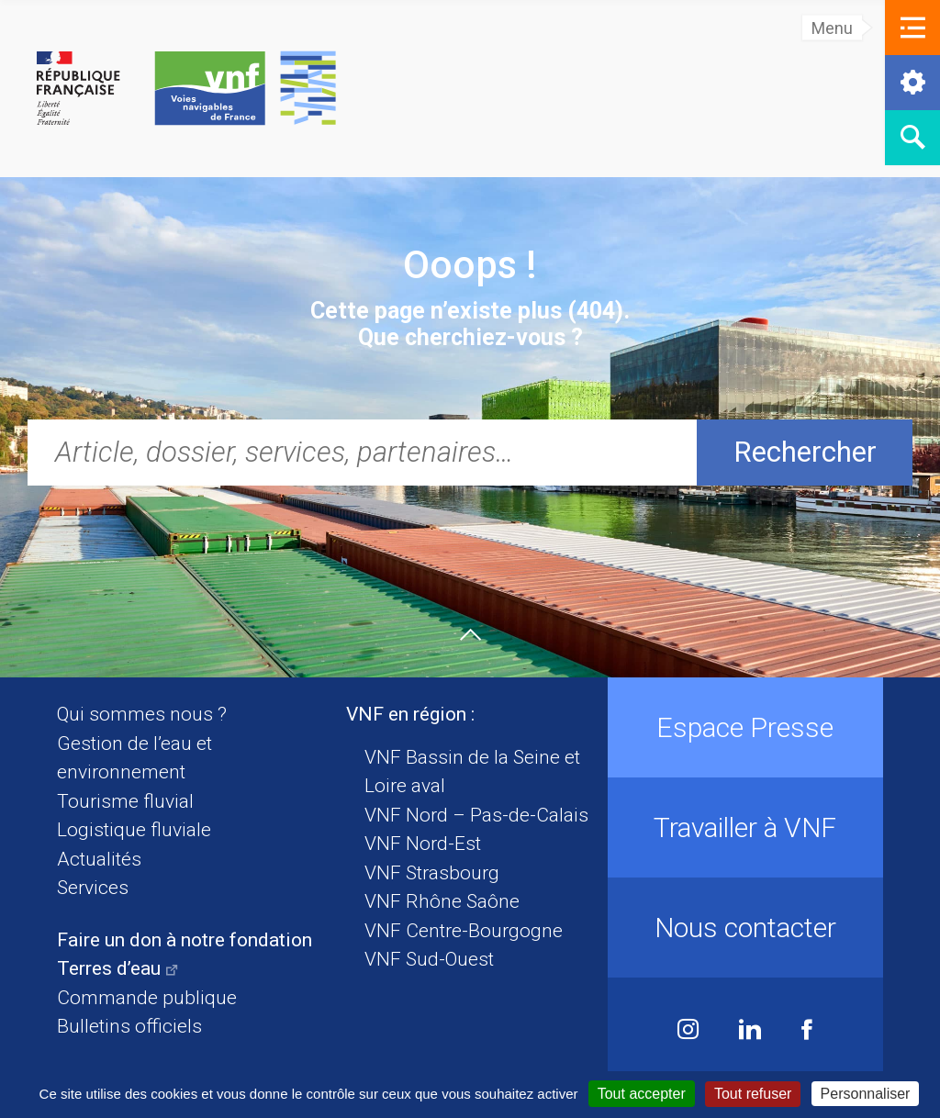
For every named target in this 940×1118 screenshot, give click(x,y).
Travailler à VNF (745, 827)
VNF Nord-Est (422, 844)
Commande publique (147, 998)
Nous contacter (745, 927)
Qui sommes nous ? (142, 714)
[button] (912, 27)
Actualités (99, 859)
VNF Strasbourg (431, 873)
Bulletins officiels (129, 1026)
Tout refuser (752, 1093)
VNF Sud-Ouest (429, 959)
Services (93, 888)
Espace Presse (745, 727)
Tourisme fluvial (125, 801)
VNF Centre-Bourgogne (463, 931)
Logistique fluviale (134, 830)
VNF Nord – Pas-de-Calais (476, 815)
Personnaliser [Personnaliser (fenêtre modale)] (866, 1093)
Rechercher (805, 452)
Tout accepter (642, 1093)
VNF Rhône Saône (442, 901)
